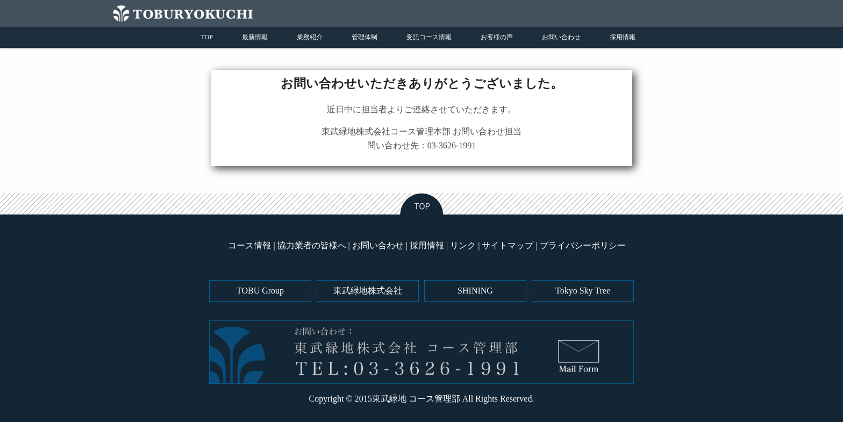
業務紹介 (310, 37)
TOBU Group (260, 290)
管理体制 (364, 37)
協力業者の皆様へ (311, 245)
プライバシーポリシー (583, 245)
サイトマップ (507, 245)
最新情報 (255, 37)
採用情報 (622, 37)
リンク (463, 245)
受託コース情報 (429, 37)
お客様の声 (497, 37)
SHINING (475, 290)
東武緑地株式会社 (367, 290)
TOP (207, 37)
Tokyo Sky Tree (582, 290)
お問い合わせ (561, 37)
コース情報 (249, 245)
